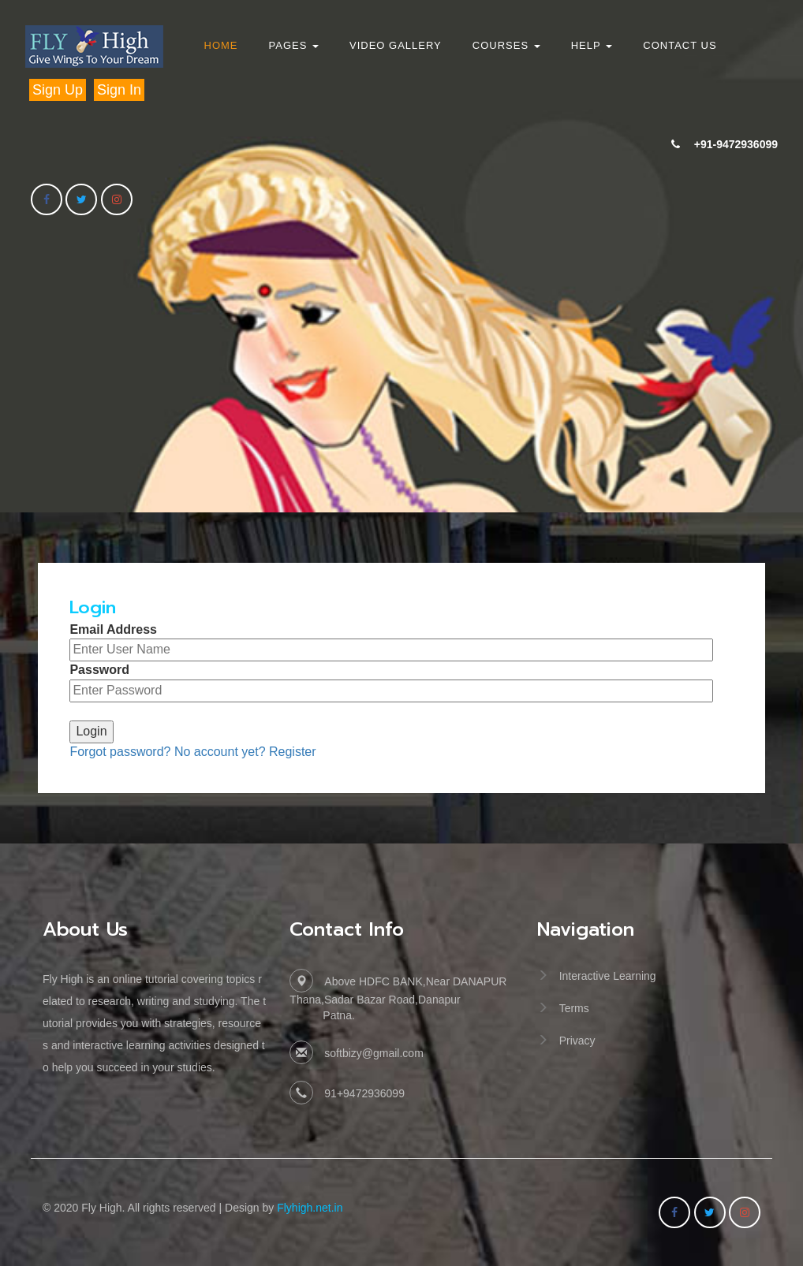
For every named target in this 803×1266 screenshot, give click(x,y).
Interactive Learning (607, 976)
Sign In (119, 90)
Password (99, 669)
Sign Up (57, 90)
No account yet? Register (245, 751)
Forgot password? (119, 751)
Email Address (113, 629)
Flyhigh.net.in (309, 1207)
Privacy (577, 1040)
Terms (574, 1008)
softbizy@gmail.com (373, 1053)
